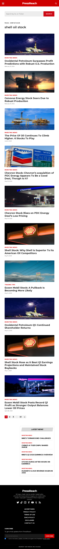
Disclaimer (29, 520)
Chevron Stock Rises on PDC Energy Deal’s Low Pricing (27, 214)
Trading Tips (10, 285)
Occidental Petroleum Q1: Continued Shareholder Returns (27, 326)
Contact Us (29, 523)
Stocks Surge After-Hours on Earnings (36, 463)
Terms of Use (29, 515)
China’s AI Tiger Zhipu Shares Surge (35, 446)
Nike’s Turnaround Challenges (36, 438)
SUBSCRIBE (49, 536)
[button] (3, 2)
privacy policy (46, 538)
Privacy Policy (29, 512)
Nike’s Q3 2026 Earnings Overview (37, 455)
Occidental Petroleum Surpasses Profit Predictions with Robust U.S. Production (29, 62)
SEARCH (49, 14)
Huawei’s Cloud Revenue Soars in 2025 (37, 472)
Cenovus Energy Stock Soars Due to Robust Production (27, 99)
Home (7, 23)
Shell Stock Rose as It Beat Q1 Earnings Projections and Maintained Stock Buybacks (29, 365)
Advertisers (29, 509)
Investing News (11, 58)
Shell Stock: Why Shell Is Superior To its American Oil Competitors (29, 251)
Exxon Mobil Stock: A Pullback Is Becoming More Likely (25, 289)
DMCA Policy (29, 517)
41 (20, 417)
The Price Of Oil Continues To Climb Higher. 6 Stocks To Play (27, 137)
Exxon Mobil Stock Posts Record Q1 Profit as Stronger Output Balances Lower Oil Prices (26, 405)
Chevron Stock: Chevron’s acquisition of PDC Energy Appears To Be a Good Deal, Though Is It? (29, 175)
